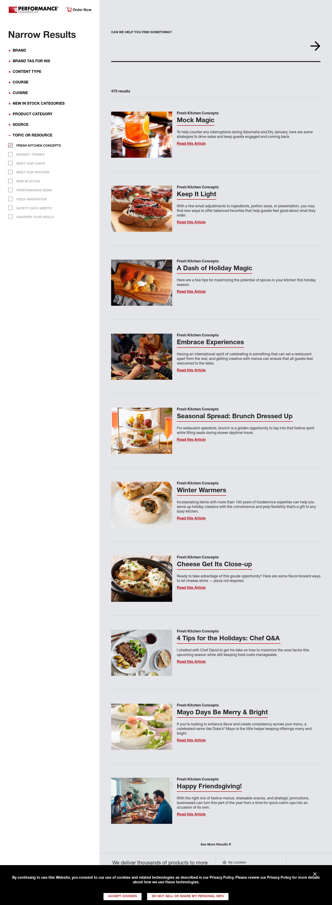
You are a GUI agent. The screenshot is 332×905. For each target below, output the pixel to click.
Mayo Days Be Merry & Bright (222, 713)
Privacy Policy (222, 878)
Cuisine (20, 93)
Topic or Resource (32, 136)
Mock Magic (195, 121)
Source (20, 125)
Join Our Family (292, 10)
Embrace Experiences (210, 343)
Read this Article (191, 144)
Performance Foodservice (33, 10)
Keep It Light (196, 195)
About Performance (123, 10)
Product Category (33, 114)
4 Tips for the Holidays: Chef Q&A (229, 639)
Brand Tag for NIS (31, 61)
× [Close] (315, 874)
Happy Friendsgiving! (209, 787)
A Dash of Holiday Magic (214, 269)
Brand (19, 51)
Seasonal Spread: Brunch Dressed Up (235, 417)
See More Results (216, 844)
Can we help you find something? (141, 32)
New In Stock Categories (39, 104)
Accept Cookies (122, 896)
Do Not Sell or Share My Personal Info (188, 896)
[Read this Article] (141, 135)
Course (20, 83)
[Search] (322, 10)
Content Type (27, 72)
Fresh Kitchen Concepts (37, 145)
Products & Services (171, 10)
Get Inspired (253, 10)
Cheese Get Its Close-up (214, 565)
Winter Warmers (201, 491)
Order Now (79, 10)
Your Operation (216, 10)
